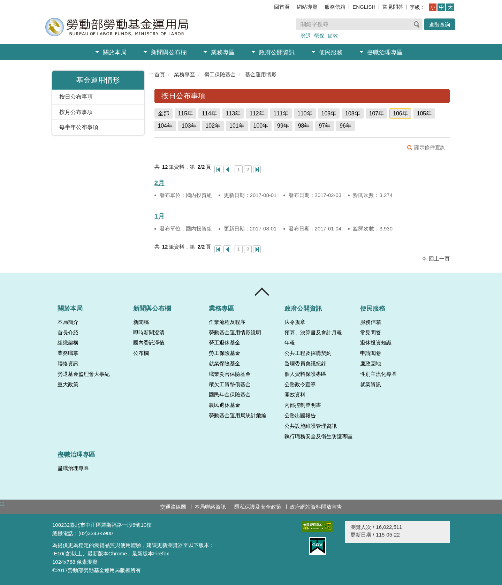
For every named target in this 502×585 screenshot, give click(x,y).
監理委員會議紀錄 (305, 363)
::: (151, 74)
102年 (213, 126)
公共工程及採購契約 (308, 353)
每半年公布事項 (78, 127)
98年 (304, 126)
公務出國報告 (300, 415)
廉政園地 (370, 363)
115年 (185, 113)
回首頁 (282, 7)
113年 (233, 113)
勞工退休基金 (224, 342)
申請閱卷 (370, 353)
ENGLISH (363, 7)
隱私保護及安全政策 (257, 507)
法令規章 (294, 322)
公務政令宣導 (300, 384)
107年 (376, 113)
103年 (189, 126)
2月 (159, 183)
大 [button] (450, 7)
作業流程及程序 (227, 322)
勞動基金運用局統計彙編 (237, 415)
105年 (424, 113)
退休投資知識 (375, 342)
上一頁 (227, 169)
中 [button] (441, 7)
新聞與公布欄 (169, 52)
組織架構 (68, 342)
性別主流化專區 (378, 374)
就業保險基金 (224, 363)
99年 (283, 126)
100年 (260, 126)
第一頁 (218, 169)
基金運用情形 (260, 74)
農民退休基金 (224, 405)
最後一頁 (257, 169)
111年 (281, 113)
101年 (236, 126)
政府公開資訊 (277, 52)
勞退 (306, 36)
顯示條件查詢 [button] (430, 147)
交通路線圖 (173, 507)
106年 (400, 113)
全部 (163, 113)
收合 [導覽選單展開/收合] (262, 292)
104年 (165, 126)
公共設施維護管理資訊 (310, 426)
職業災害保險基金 (230, 374)
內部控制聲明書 (302, 405)
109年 (328, 113)
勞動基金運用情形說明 (235, 332)
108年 (352, 113)
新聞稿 (141, 322)
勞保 (319, 36)
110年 (304, 113)
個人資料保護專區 (305, 374)
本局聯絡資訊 (210, 507)
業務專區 (223, 52)
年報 (289, 342)
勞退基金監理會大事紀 (84, 374)
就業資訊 (370, 384)
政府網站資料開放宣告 (316, 507)
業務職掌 (68, 353)
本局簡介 (68, 322)
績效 (333, 36)
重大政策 (68, 384)
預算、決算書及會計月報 (313, 332)
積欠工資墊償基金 (230, 384)
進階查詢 (439, 25)
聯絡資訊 (68, 363)
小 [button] (432, 7)
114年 (209, 113)
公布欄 (141, 353)
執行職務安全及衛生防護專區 (318, 436)
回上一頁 (439, 258)
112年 (257, 113)
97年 (324, 126)
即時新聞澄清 (149, 332)
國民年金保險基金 (230, 394)
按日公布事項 (76, 97)
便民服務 (331, 52)
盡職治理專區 (385, 52)
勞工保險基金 (220, 74)
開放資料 (294, 394)
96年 (345, 126)
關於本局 (115, 52)
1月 (159, 216)
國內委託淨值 (149, 342)
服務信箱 (335, 7)
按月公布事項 (76, 112)
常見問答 (392, 7)
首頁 (159, 74)
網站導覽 (307, 7)
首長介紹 (68, 332)
